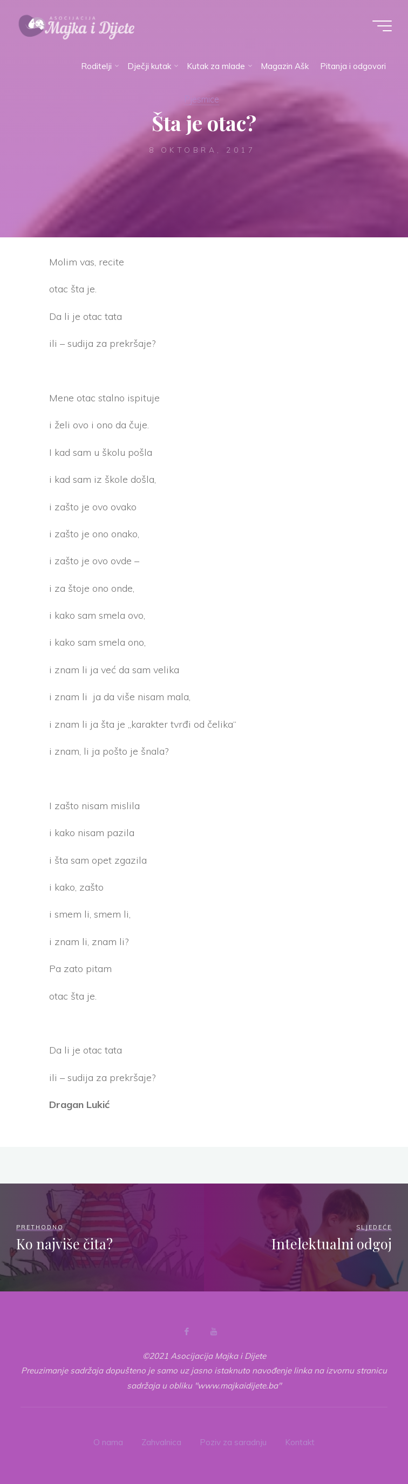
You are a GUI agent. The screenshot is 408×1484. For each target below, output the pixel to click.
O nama (108, 1442)
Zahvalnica (161, 1442)
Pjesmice (201, 99)
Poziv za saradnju (233, 1442)
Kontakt (300, 1442)
